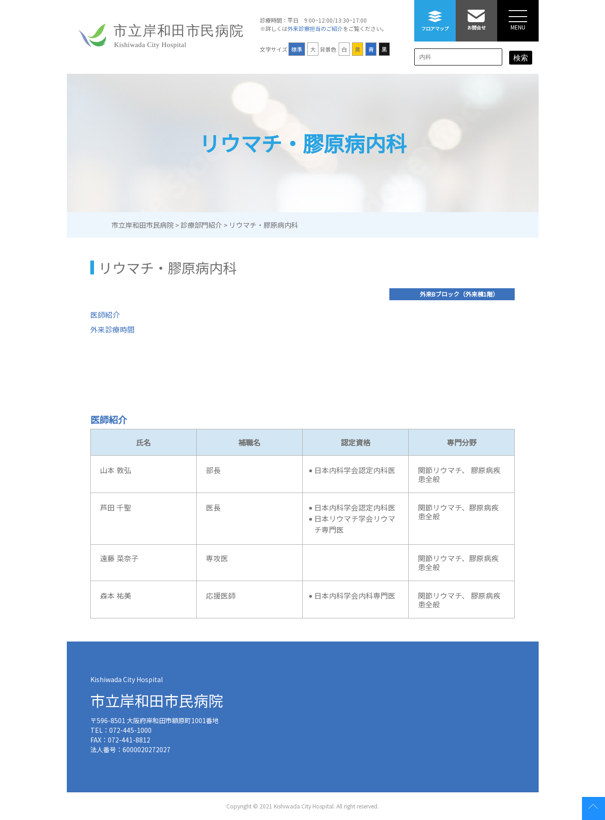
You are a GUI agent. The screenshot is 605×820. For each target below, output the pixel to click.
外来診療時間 (112, 329)
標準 (296, 49)
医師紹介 (105, 314)
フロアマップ (435, 16)
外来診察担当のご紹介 (315, 28)
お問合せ (476, 15)
